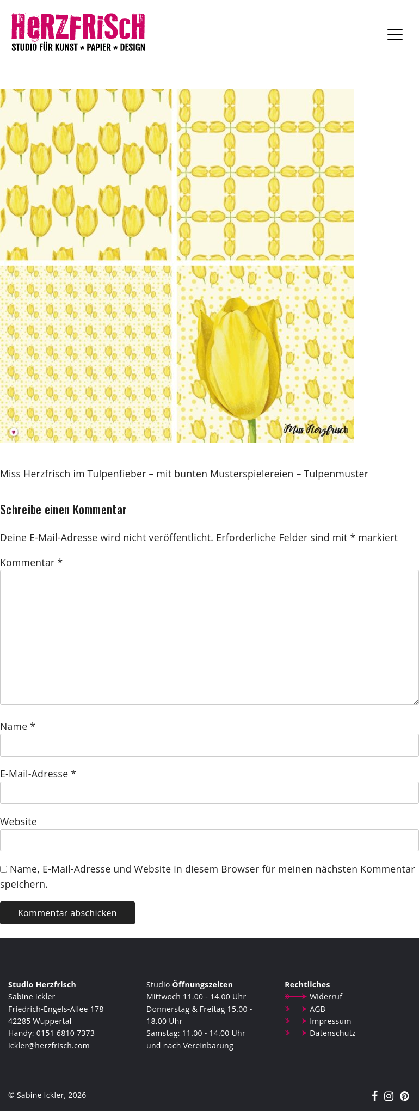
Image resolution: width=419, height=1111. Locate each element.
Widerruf (326, 996)
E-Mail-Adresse (38, 773)
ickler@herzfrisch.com (49, 1045)
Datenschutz (333, 1033)
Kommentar (31, 562)
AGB (317, 1009)
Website (18, 821)
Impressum (331, 1021)
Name (17, 726)
